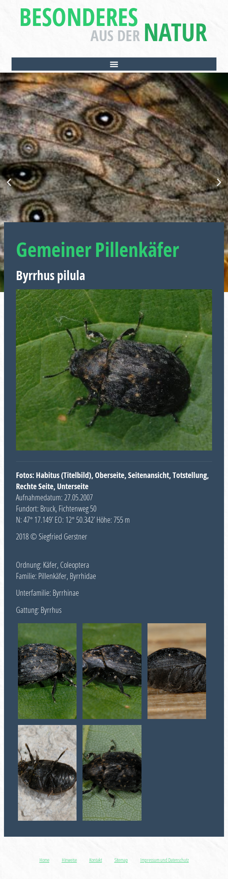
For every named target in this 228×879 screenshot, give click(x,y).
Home (44, 859)
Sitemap (121, 859)
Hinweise (69, 859)
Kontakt (95, 859)
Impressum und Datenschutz (164, 859)
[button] (114, 64)
